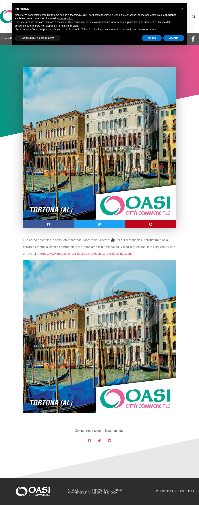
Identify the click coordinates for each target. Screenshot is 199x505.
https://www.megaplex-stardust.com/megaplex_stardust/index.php (85, 253)
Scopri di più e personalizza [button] (37, 38)
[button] (193, 16)
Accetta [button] (173, 38)
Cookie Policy (187, 491)
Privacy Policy (166, 491)
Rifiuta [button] (152, 38)
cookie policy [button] (65, 18)
